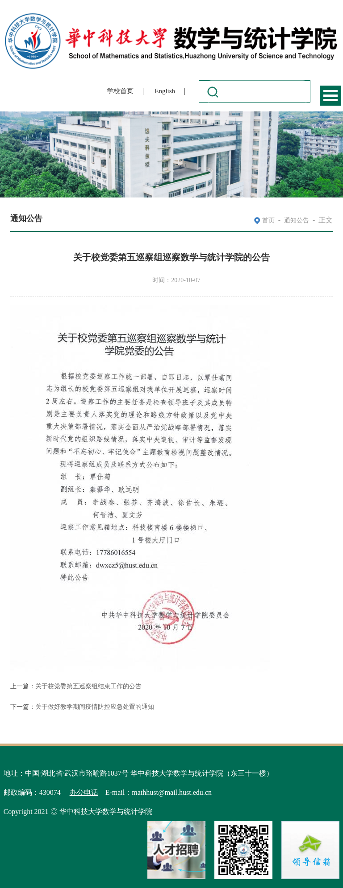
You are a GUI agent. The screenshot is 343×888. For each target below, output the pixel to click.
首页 (268, 220)
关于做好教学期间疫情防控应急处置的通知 (94, 706)
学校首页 (120, 91)
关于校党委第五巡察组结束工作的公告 (88, 686)
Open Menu (330, 96)
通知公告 (296, 220)
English (165, 91)
